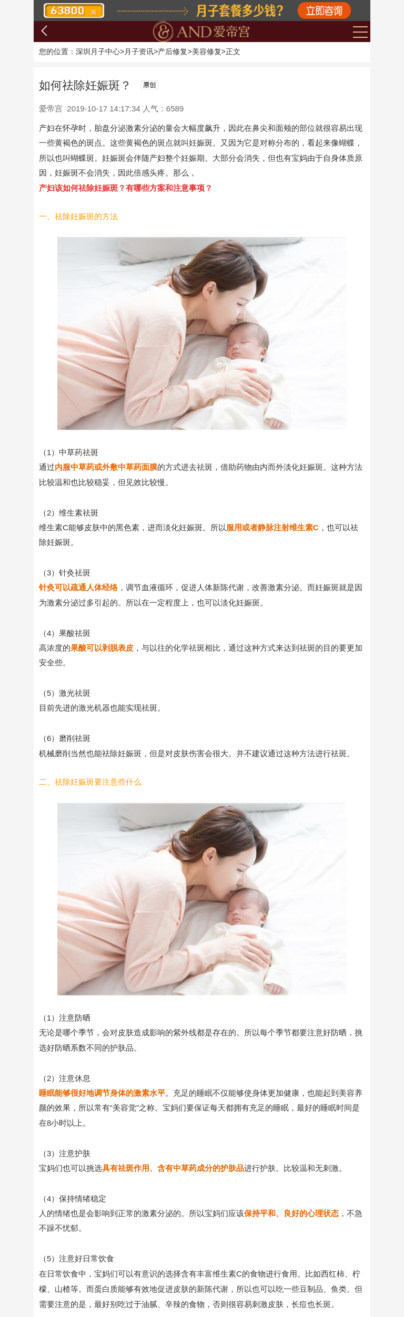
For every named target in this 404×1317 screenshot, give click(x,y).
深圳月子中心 (98, 51)
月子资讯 (139, 51)
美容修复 (206, 51)
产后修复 (172, 51)
